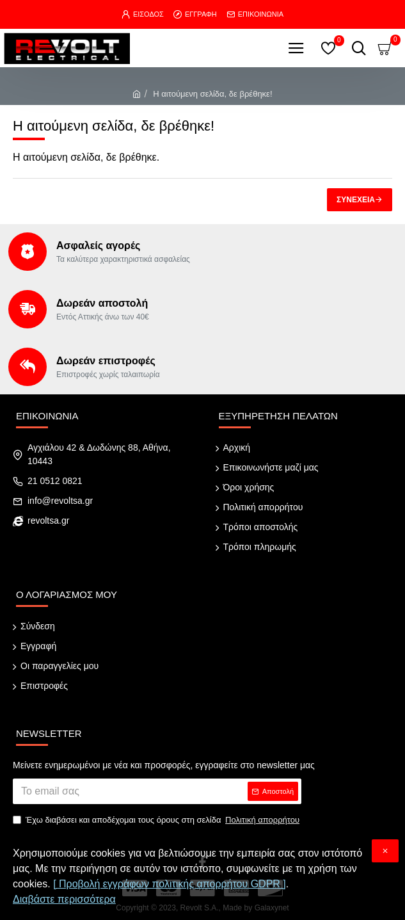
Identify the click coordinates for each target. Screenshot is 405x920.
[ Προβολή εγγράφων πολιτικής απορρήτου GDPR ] (169, 883)
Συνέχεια (356, 199)
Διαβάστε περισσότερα (64, 899)
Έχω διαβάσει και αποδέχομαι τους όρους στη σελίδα (157, 820)
